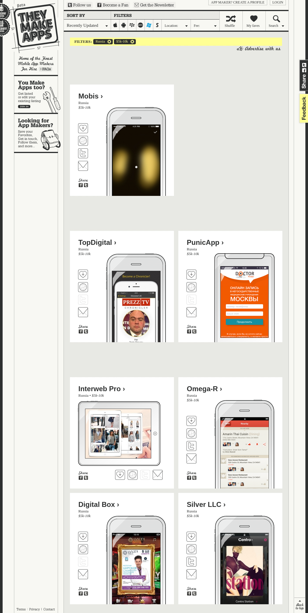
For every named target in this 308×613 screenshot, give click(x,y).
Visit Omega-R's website (191, 433)
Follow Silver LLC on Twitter (191, 562)
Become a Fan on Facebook (113, 5)
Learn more (45, 69)
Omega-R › (204, 389)
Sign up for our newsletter (154, 5)
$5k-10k (121, 41)
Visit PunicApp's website (191, 287)
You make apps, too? (39, 94)
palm (140, 25)
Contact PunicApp (191, 312)
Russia (99, 41)
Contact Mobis (83, 166)
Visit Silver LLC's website (191, 549)
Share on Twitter (304, 65)
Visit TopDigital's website (83, 287)
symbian (157, 25)
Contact (49, 609)
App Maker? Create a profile (238, 2)
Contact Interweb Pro (158, 475)
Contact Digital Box (83, 574)
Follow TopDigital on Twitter (83, 300)
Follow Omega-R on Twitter (191, 446)
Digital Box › (98, 504)
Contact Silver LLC (191, 574)
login (277, 2)
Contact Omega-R (191, 458)
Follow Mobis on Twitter (83, 153)
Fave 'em (83, 128)
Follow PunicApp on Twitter (191, 300)
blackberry (132, 25)
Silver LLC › (206, 504)
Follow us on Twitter (79, 5)
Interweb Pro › (101, 389)
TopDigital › (97, 242)
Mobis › (90, 96)
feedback (303, 108)
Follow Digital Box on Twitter (83, 562)
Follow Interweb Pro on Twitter (145, 475)
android (123, 25)
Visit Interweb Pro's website (133, 475)
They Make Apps (31, 28)
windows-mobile (149, 25)
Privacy (34, 609)
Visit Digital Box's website (83, 549)
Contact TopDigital (83, 312)
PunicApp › (205, 242)
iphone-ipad (115, 25)
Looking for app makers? (39, 133)
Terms (21, 609)
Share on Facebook (304, 70)
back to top (299, 605)
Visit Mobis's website (83, 141)
